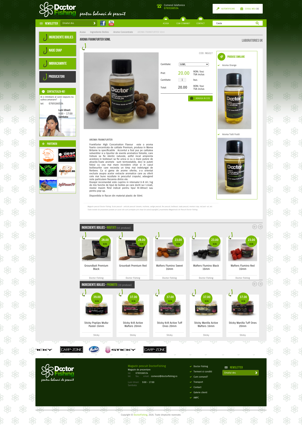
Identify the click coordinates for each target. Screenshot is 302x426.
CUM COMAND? (183, 22)
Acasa (83, 32)
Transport (196, 382)
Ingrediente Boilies (99, 32)
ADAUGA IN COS (200, 98)
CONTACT (200, 22)
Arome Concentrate (123, 32)
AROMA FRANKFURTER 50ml (151, 32)
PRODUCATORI (54, 77)
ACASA (166, 22)
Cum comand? (199, 377)
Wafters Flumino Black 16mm (232, 267)
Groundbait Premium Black (122, 267)
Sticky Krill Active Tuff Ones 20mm (195, 324)
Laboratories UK (252, 40)
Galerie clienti (198, 392)
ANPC (194, 397)
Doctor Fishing (199, 366)
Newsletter (49, 23)
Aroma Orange (227, 65)
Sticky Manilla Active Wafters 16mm (232, 324)
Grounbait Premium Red (159, 265)
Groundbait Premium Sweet (84, 267)
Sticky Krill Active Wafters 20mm (159, 324)
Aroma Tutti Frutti (229, 134)
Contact (195, 387)
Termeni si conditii (201, 371)
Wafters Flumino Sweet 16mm (195, 267)
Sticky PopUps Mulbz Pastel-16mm (123, 324)
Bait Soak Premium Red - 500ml (84, 324)
